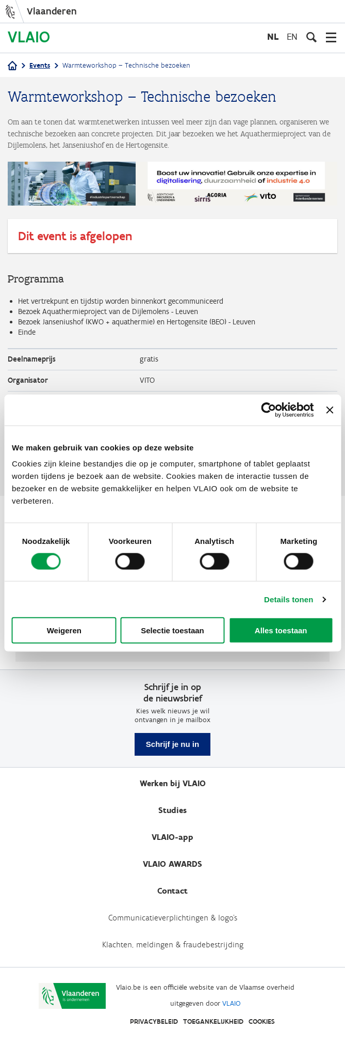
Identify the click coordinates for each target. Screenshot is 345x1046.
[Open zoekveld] (311, 37)
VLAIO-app (172, 837)
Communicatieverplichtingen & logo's (172, 918)
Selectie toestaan (172, 630)
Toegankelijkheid (213, 1021)
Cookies (262, 1021)
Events (39, 65)
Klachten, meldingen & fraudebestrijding (172, 944)
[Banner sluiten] (329, 409)
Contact (172, 891)
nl (272, 36)
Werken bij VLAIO (173, 783)
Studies (172, 810)
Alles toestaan (281, 630)
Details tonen (288, 599)
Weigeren (64, 630)
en (292, 36)
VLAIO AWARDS (172, 864)
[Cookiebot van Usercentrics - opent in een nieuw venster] (269, 409)
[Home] (12, 66)
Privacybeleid (154, 1021)
